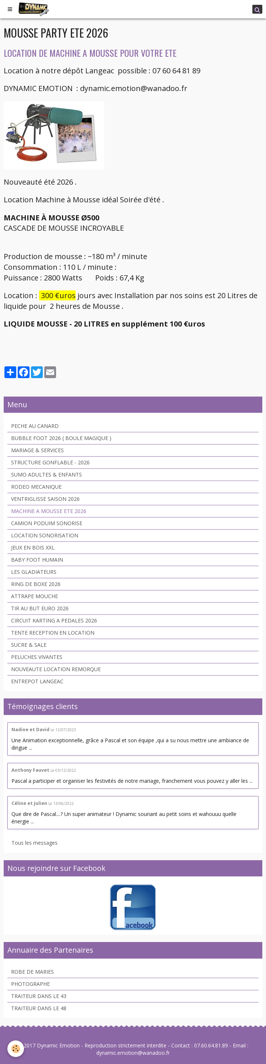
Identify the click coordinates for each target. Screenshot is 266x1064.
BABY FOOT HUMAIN (37, 559)
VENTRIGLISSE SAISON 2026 (45, 498)
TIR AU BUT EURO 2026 (40, 608)
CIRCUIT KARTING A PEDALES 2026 (54, 620)
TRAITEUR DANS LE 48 (38, 1008)
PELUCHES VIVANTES (36, 656)
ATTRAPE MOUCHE (34, 596)
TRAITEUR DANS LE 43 (38, 996)
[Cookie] (15, 1048)
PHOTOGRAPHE (30, 983)
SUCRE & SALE (28, 644)
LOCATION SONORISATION (44, 535)
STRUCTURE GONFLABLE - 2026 (50, 462)
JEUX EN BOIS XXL (33, 547)
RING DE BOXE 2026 (36, 583)
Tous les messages (34, 842)
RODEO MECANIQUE (36, 486)
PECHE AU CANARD (35, 425)
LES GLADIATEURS (33, 571)
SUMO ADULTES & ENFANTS (46, 474)
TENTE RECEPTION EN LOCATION (52, 632)
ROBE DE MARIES (32, 971)
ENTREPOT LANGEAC (37, 681)
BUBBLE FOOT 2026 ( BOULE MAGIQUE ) (61, 438)
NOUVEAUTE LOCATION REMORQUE (56, 669)
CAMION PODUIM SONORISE (46, 523)
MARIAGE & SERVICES (37, 450)
